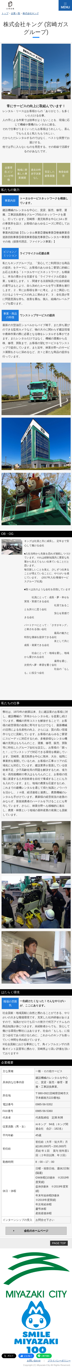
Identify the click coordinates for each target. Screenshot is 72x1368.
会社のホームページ (36, 1230)
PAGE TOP (59, 1243)
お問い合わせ (34, 1360)
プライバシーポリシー (59, 1360)
